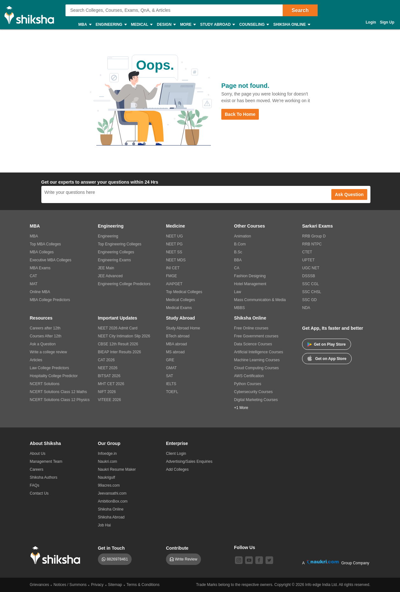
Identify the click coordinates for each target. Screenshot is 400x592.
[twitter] (269, 560)
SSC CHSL (311, 292)
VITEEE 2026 (109, 400)
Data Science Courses (253, 344)
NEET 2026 (108, 368)
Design (166, 24)
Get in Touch (111, 548)
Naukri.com (107, 461)
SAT (169, 376)
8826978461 (117, 559)
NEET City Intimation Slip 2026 (124, 336)
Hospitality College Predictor (54, 376)
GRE (170, 360)
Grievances (39, 584)
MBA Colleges (42, 252)
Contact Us (39, 493)
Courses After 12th (45, 336)
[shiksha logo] (57, 555)
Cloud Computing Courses (256, 368)
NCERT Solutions (45, 384)
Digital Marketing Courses (256, 400)
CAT (33, 276)
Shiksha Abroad (111, 517)
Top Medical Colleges (184, 292)
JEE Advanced (110, 276)
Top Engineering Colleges (119, 244)
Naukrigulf (106, 477)
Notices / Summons (69, 584)
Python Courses (247, 384)
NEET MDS (176, 260)
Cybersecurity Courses (253, 392)
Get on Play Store (326, 344)
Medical (141, 24)
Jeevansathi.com (112, 493)
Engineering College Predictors (124, 284)
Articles (36, 360)
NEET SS (174, 252)
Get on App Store (326, 358)
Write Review (186, 559)
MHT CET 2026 (111, 384)
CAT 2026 (106, 360)
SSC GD (309, 300)
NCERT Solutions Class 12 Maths (58, 392)
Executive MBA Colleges (51, 260)
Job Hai (104, 525)
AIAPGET (174, 284)
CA (236, 268)
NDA (306, 308)
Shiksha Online (291, 24)
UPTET (308, 260)
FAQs (34, 485)
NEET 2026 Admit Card (118, 328)
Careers (37, 469)
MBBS (239, 308)
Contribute (177, 548)
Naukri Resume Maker (117, 469)
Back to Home (240, 114)
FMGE (171, 276)
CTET (307, 252)
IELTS (171, 384)
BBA (238, 260)
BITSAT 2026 (109, 376)
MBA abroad (176, 344)
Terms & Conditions (143, 584)
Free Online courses (251, 328)
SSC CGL (310, 284)
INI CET (173, 268)
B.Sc (238, 252)
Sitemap (115, 584)
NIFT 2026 (107, 392)
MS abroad (175, 352)
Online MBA (40, 292)
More (187, 24)
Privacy (97, 584)
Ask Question (349, 194)
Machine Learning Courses (256, 360)
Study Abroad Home (183, 328)
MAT (34, 284)
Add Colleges (177, 469)
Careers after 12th (45, 328)
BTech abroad (178, 336)
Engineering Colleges (116, 252)
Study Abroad (217, 24)
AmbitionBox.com (113, 501)
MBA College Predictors (50, 300)
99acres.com (109, 485)
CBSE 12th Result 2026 (118, 344)
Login (371, 22)
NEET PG (174, 244)
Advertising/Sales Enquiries (189, 461)
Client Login (176, 453)
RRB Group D (314, 236)
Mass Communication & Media (260, 300)
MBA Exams (40, 268)
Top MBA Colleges (45, 244)
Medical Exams (179, 308)
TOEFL (172, 392)
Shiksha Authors (44, 477)
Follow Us (244, 547)
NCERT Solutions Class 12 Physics (60, 400)
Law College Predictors (49, 368)
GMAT (171, 368)
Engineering (111, 24)
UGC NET (310, 268)
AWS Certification (249, 376)
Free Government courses (256, 336)
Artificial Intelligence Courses (258, 352)
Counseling (253, 24)
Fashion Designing (250, 276)
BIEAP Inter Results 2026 (119, 352)
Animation (242, 236)
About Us (37, 453)
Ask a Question (43, 344)
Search (300, 10)
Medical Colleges (180, 300)
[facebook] (259, 560)
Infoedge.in (107, 453)
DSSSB (308, 276)
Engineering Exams (114, 260)
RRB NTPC (311, 244)
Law (237, 292)
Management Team (46, 461)
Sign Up (387, 22)
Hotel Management (250, 284)
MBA (84, 24)
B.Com (240, 244)
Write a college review (48, 352)
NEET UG (174, 236)
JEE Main (106, 268)
